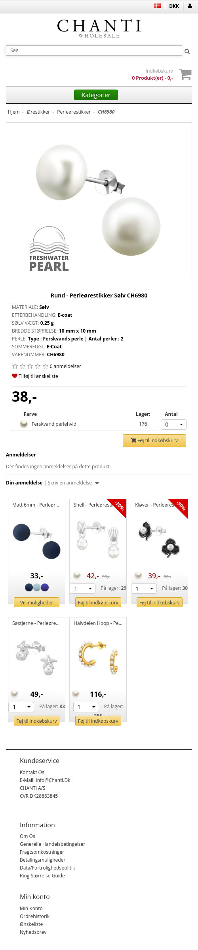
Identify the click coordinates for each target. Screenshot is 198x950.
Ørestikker (38, 111)
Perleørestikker (74, 111)
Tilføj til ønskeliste (35, 376)
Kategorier (96, 95)
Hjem (14, 111)
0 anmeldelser (65, 366)
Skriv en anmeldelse (73, 482)
